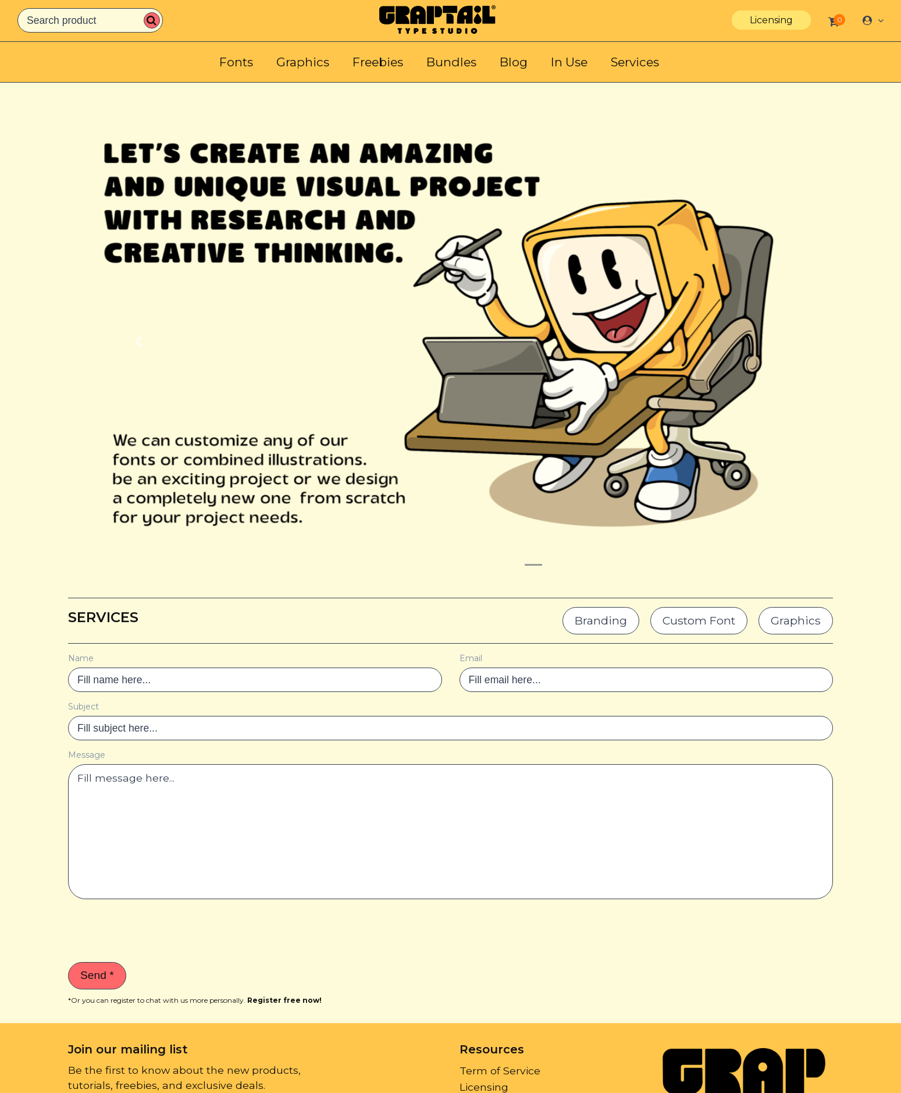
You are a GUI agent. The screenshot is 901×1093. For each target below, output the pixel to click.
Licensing (771, 20)
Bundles (451, 62)
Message (86, 755)
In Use (569, 62)
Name (81, 658)
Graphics (302, 62)
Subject (83, 706)
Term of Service (500, 1070)
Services (635, 62)
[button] (138, 341)
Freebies (377, 62)
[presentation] (156, 930)
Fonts (236, 62)
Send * (97, 975)
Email (471, 658)
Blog (514, 62)
